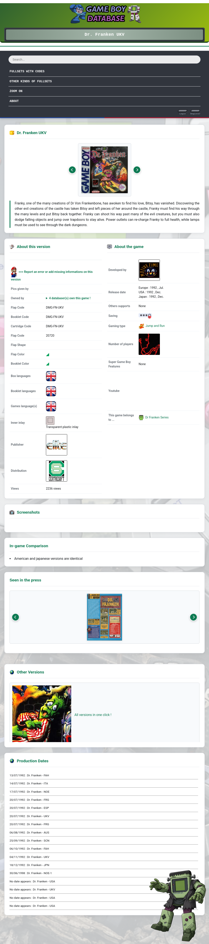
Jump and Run (155, 325)
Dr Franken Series (154, 417)
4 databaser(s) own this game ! (70, 298)
